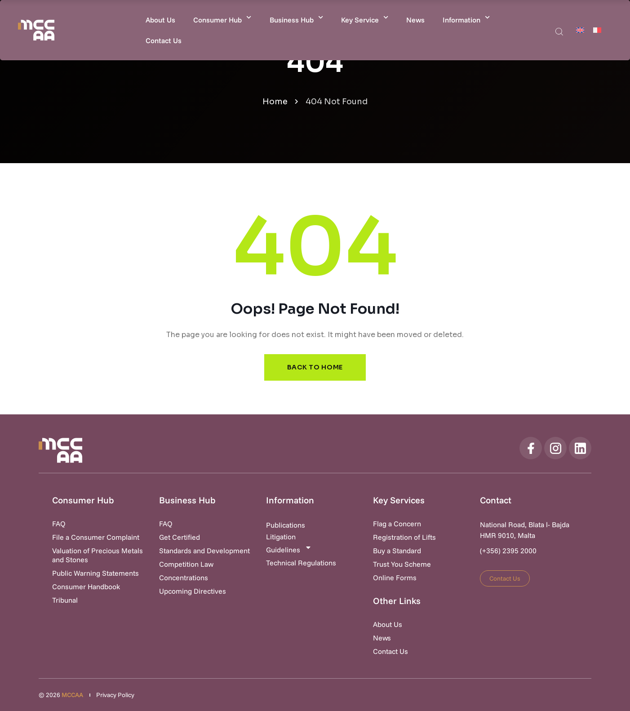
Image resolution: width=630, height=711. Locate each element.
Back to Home (315, 367)
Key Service (364, 17)
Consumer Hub (222, 17)
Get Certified (179, 537)
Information (466, 17)
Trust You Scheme (402, 564)
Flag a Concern (397, 523)
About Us (160, 19)
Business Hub (296, 17)
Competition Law (186, 564)
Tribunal (65, 599)
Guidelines (289, 548)
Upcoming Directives (192, 591)
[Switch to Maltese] (597, 30)
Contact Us (164, 40)
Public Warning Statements (95, 573)
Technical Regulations (301, 562)
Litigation (281, 536)
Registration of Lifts (404, 537)
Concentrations (183, 577)
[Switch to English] (580, 30)
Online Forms (395, 577)
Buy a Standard (397, 550)
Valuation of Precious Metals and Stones (97, 555)
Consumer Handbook (86, 586)
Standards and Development (204, 550)
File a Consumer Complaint (95, 537)
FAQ (59, 523)
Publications (285, 524)
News (415, 19)
